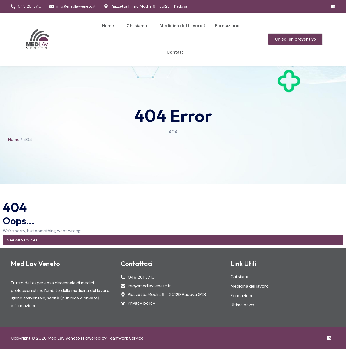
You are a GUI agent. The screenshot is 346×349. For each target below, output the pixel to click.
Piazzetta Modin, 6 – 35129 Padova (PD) (167, 295)
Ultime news (242, 305)
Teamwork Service (126, 338)
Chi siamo (137, 25)
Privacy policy (141, 303)
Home (108, 25)
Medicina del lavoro (250, 286)
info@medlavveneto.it (149, 286)
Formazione (227, 25)
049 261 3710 (141, 277)
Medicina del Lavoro (181, 25)
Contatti (175, 52)
